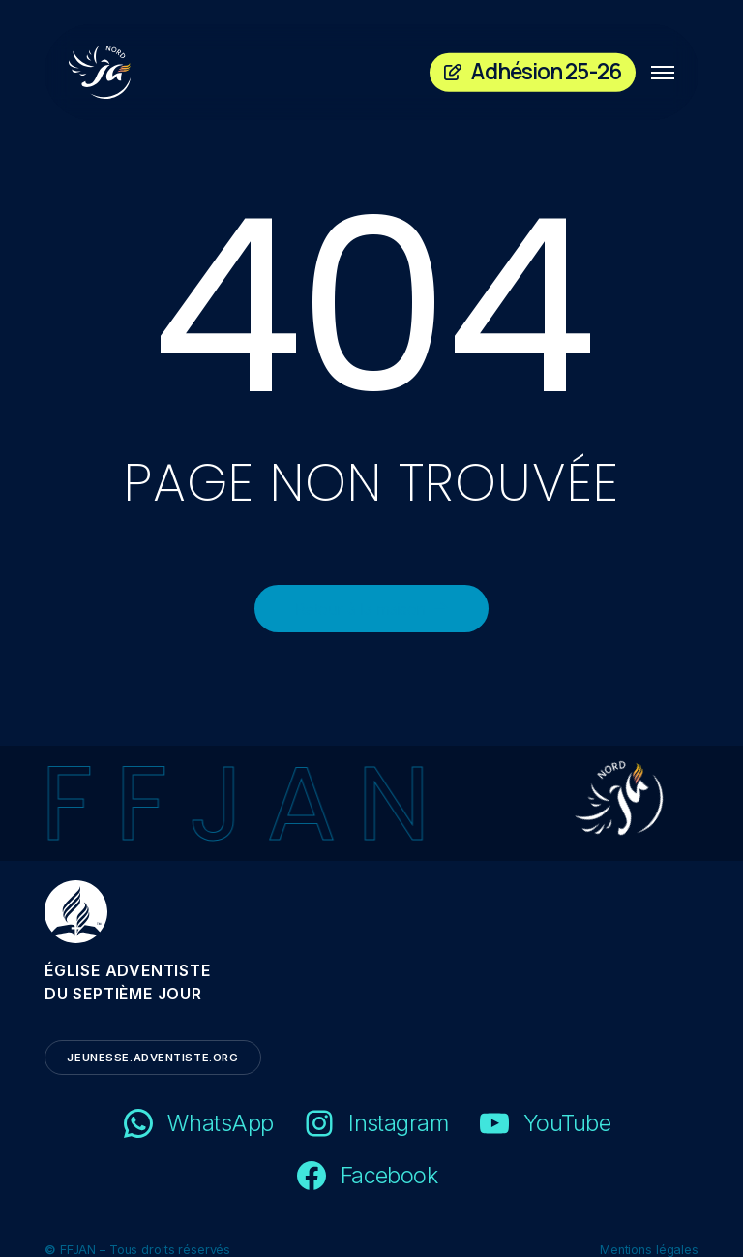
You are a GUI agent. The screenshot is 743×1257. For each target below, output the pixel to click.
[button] (662, 72)
